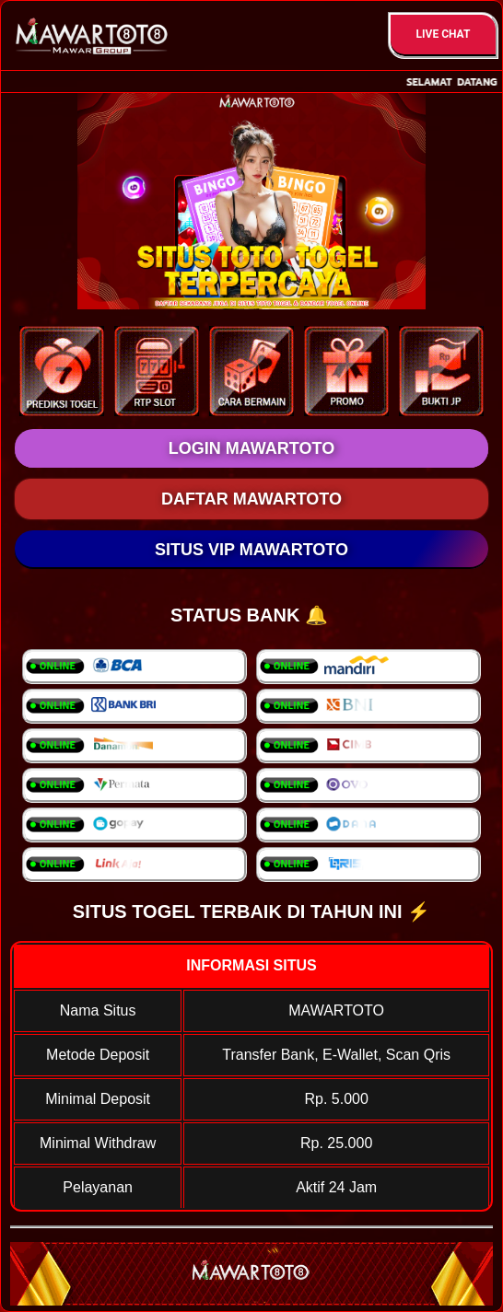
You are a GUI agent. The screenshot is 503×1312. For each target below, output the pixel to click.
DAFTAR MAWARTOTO (251, 499)
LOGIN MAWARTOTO (251, 448)
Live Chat (443, 34)
